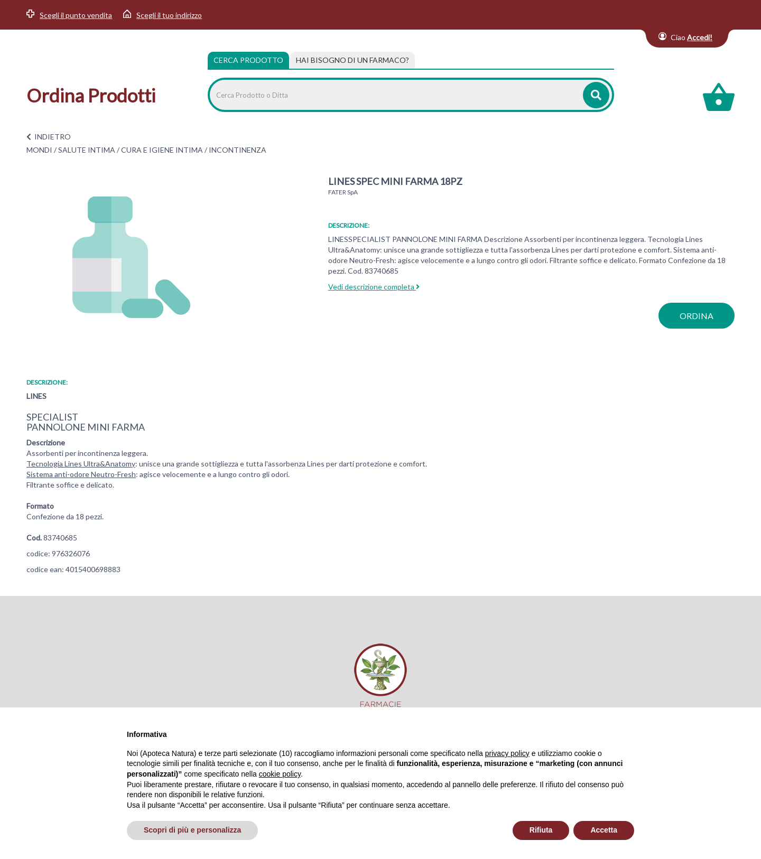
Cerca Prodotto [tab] (248, 59)
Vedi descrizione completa (374, 286)
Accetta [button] (603, 830)
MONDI (39, 149)
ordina (696, 316)
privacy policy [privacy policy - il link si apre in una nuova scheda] (507, 753)
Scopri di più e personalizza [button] (192, 830)
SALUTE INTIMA (86, 149)
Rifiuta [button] (541, 830)
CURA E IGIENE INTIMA (162, 149)
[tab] (352, 60)
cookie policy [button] (280, 774)
